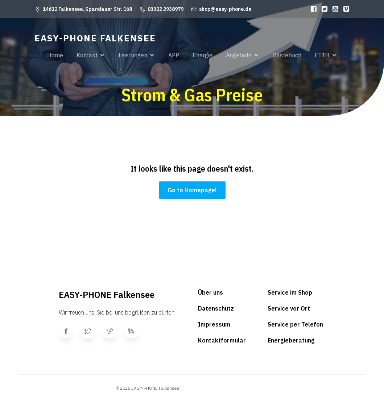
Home (55, 55)
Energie (202, 55)
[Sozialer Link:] (311, 9)
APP (173, 55)
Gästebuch (287, 55)
